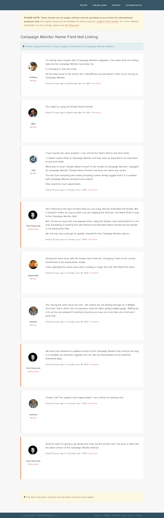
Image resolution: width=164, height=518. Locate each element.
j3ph (33, 123)
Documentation (134, 5)
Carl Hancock (33, 226)
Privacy (131, 515)
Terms (124, 515)
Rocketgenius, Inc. (49, 515)
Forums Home (99, 5)
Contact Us (98, 515)
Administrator (33, 229)
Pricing (83, 5)
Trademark (116, 515)
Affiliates (107, 515)
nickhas (33, 77)
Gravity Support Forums (38, 46)
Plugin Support (60, 46)
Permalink (96, 83)
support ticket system (107, 21)
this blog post (72, 25)
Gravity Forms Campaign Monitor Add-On (92, 46)
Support (116, 5)
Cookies (138, 515)
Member (33, 80)
